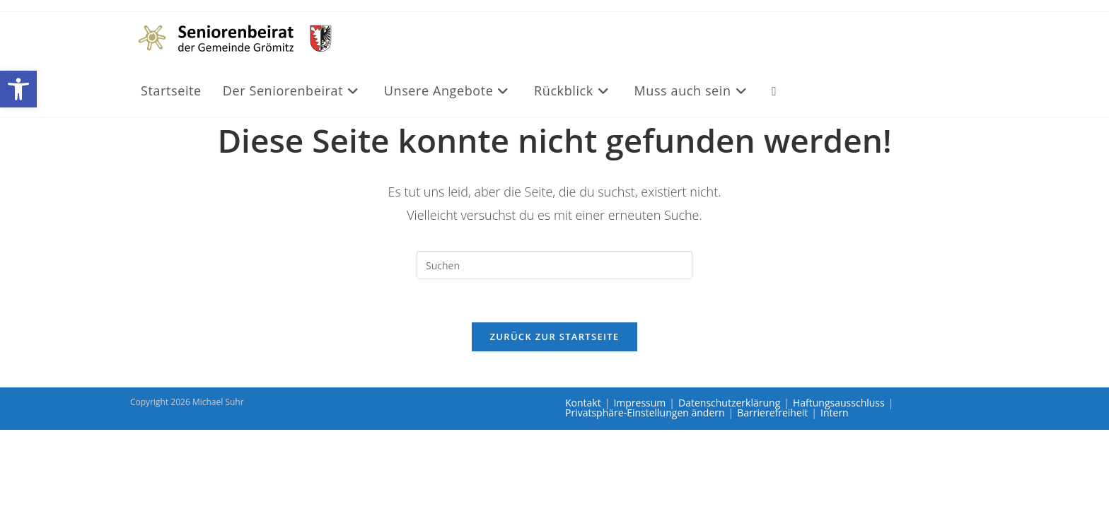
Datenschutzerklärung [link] (729, 402)
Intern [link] (834, 412)
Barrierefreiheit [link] (772, 412)
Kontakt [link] (583, 402)
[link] (18, 89)
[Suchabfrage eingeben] (554, 265)
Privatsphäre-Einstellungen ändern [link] (645, 412)
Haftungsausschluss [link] (839, 402)
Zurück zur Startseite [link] (555, 336)
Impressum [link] (639, 402)
